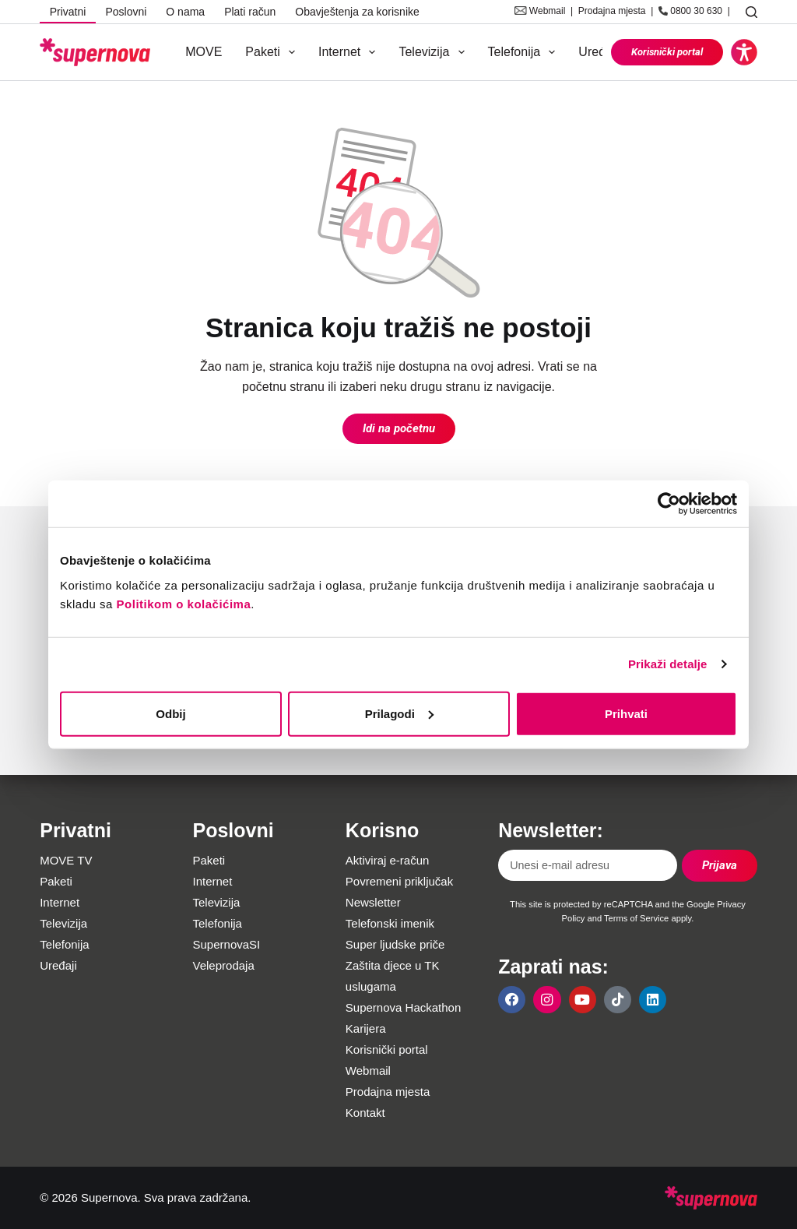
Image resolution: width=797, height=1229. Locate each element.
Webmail (547, 10)
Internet (349, 52)
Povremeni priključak (399, 881)
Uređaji (598, 51)
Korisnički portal (667, 52)
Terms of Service (636, 918)
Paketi (273, 52)
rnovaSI (240, 944)
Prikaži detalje (667, 664)
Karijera (366, 1028)
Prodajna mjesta (612, 10)
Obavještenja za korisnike (357, 11)
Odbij (170, 713)
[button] (744, 52)
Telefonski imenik (390, 923)
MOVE (203, 51)
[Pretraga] (751, 12)
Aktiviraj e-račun (388, 860)
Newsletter (373, 902)
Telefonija (525, 52)
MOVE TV (66, 860)
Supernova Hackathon (403, 1007)
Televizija (434, 52)
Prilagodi (399, 713)
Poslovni (125, 11)
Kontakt (365, 1112)
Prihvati (626, 713)
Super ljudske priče (395, 944)
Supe (206, 944)
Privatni (68, 11)
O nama (185, 11)
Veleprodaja (224, 965)
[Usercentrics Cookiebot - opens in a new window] (669, 504)
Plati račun (250, 11)
